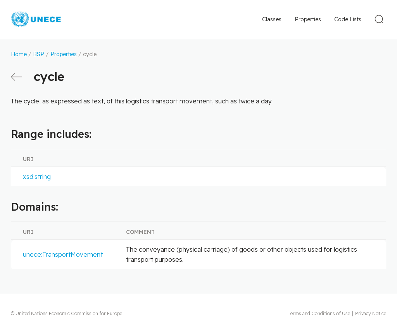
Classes (271, 19)
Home (19, 54)
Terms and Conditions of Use (319, 313)
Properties (308, 19)
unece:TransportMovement (63, 254)
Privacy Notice (370, 313)
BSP (38, 54)
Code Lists (347, 19)
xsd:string (37, 176)
